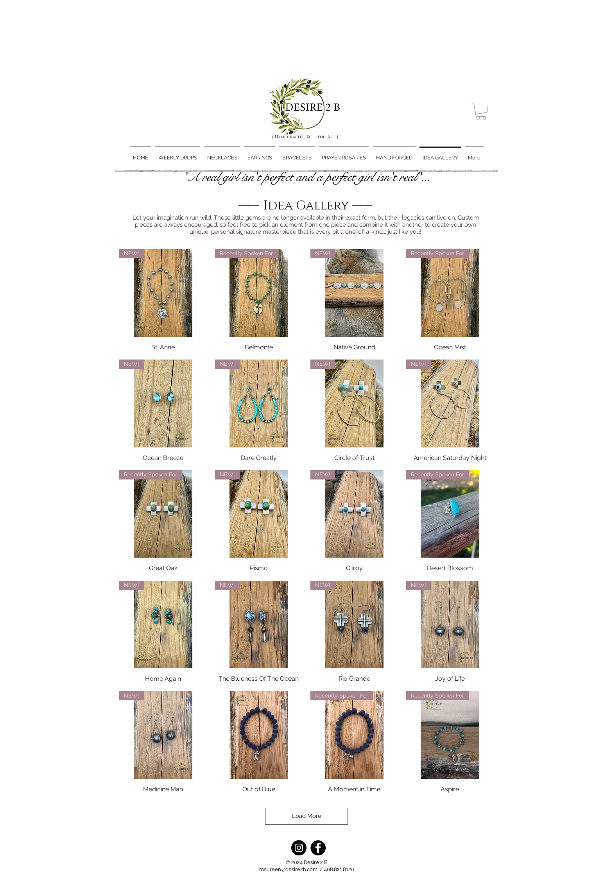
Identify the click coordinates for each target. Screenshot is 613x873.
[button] (481, 112)
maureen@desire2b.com (288, 869)
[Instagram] (298, 847)
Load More (306, 815)
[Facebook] (318, 847)
